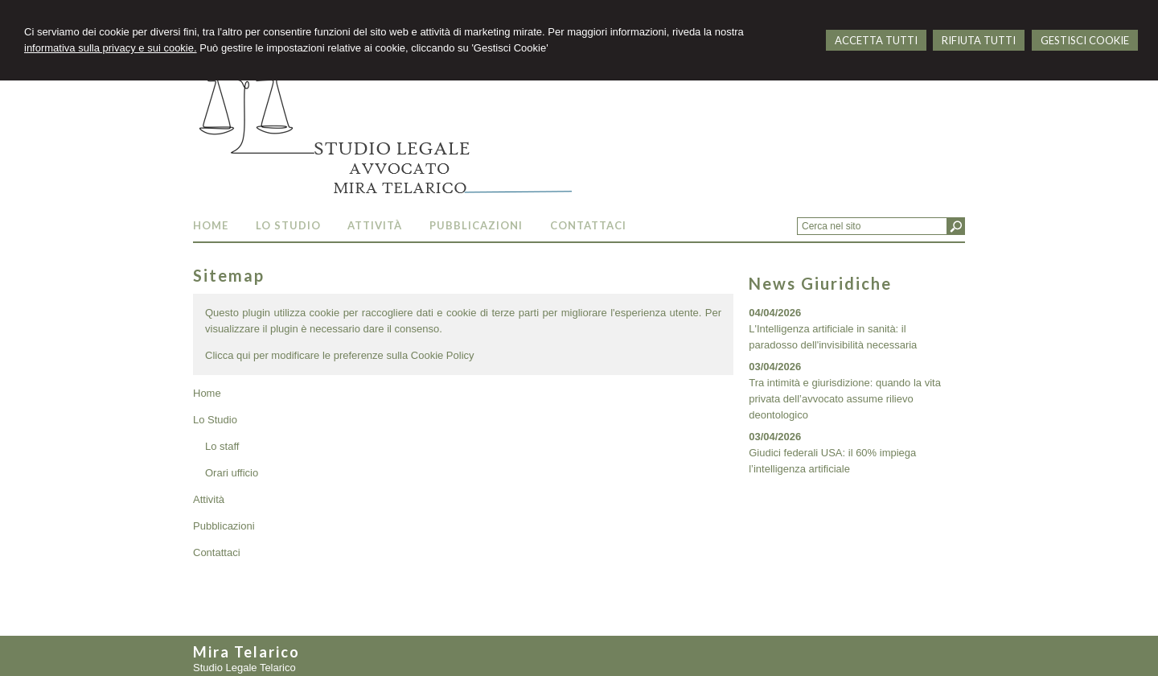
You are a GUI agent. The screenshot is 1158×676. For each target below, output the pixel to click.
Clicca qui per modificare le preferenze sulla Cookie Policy (339, 355)
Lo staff (222, 446)
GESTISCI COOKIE (1085, 40)
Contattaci (216, 552)
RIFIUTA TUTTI (979, 40)
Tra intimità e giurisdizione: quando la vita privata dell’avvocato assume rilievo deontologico (845, 399)
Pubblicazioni (224, 526)
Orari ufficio (231, 473)
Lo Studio (215, 420)
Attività (208, 499)
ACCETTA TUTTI (876, 40)
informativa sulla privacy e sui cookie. (110, 48)
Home (207, 393)
